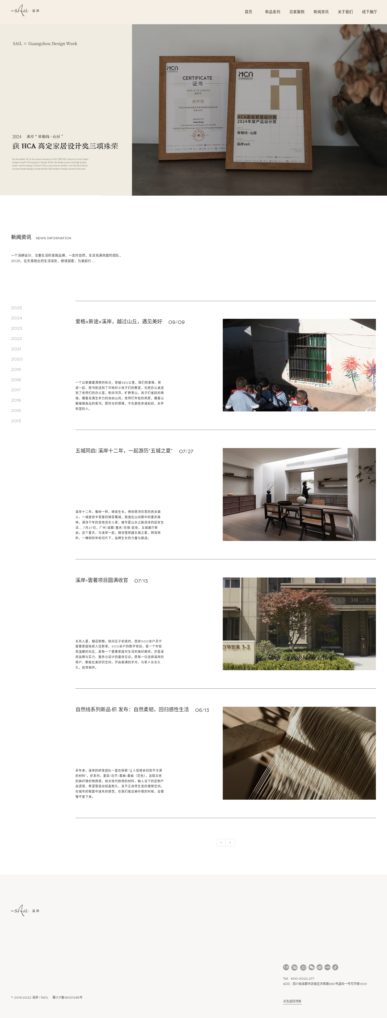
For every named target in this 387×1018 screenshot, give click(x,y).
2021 (16, 349)
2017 (16, 390)
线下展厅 (369, 12)
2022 (16, 339)
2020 (17, 359)
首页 (248, 12)
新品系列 (272, 12)
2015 (16, 411)
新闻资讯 (321, 12)
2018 (16, 380)
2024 (16, 318)
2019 (16, 370)
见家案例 (297, 12)
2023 (16, 328)
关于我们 (345, 12)
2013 (16, 421)
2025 (16, 308)
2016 (16, 400)
